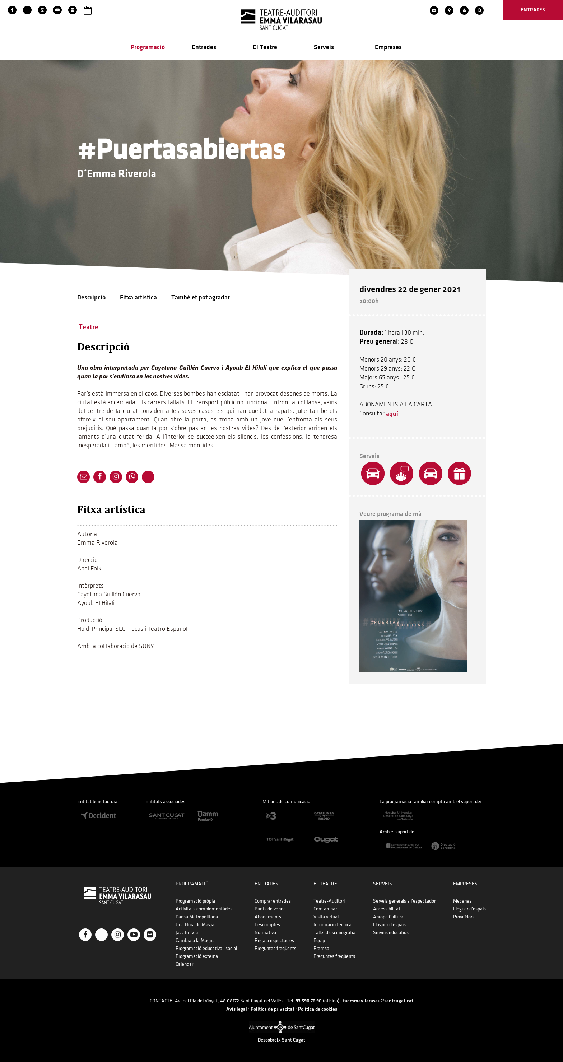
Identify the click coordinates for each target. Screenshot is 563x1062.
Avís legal (236, 1009)
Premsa (321, 948)
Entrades (204, 47)
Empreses (388, 47)
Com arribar (325, 909)
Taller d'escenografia (334, 932)
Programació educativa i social (206, 948)
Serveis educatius (391, 932)
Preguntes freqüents (275, 948)
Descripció (91, 297)
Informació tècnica (332, 924)
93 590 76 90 (309, 1000)
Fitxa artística (138, 297)
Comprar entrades (273, 901)
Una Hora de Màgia (195, 924)
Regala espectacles (274, 940)
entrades (533, 10)
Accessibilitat (386, 909)
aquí (392, 414)
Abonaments (268, 916)
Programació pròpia (195, 901)
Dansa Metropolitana (197, 916)
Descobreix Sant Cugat (281, 1040)
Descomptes (267, 924)
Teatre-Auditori (329, 901)
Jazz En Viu (187, 932)
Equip (319, 940)
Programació (148, 47)
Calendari (185, 964)
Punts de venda (270, 909)
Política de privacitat (272, 1009)
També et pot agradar (200, 297)
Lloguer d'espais (389, 924)
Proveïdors (463, 916)
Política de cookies (317, 1009)
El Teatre (265, 47)
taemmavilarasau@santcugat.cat (378, 1000)
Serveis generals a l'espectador (404, 901)
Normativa (265, 932)
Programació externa (197, 956)
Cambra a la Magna (195, 940)
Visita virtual (326, 916)
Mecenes (462, 901)
